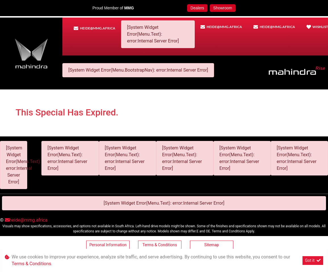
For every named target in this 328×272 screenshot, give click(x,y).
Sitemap (211, 245)
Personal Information (107, 245)
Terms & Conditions (159, 245)
